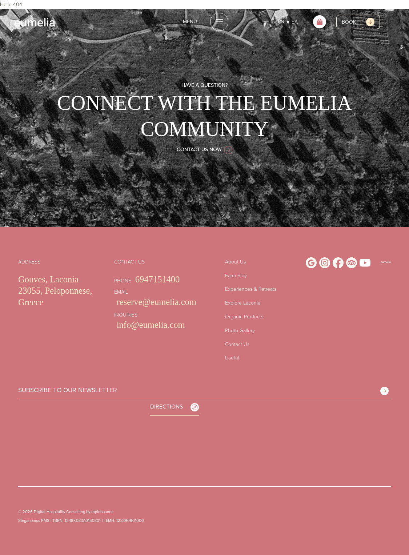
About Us (235, 261)
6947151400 (157, 279)
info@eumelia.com (151, 325)
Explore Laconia (242, 302)
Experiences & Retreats (250, 288)
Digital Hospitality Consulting (59, 512)
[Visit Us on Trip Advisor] (351, 262)
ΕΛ (295, 21)
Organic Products (244, 316)
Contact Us (237, 344)
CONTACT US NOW (205, 149)
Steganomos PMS (33, 520)
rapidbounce (102, 512)
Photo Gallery (240, 330)
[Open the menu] (205, 21)
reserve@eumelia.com (156, 302)
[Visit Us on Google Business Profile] (311, 262)
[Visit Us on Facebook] (338, 262)
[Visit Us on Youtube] (365, 262)
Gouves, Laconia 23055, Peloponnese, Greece (55, 290)
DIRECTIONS (174, 406)
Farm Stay (236, 275)
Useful (232, 357)
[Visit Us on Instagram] (324, 262)
